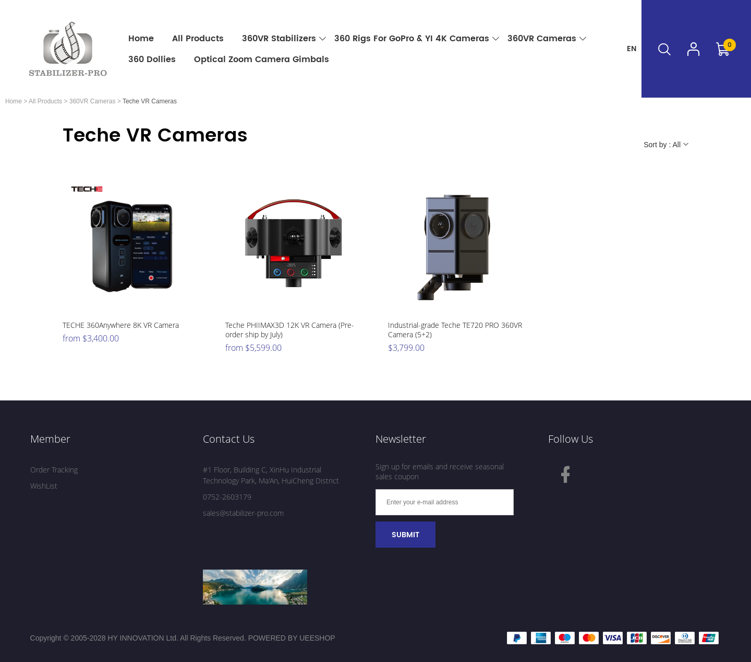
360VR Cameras (92, 101)
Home (13, 101)
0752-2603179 (227, 497)
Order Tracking (54, 470)
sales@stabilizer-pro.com (243, 513)
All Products (45, 101)
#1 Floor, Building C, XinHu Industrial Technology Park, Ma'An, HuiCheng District (271, 475)
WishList (43, 486)
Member (50, 439)
